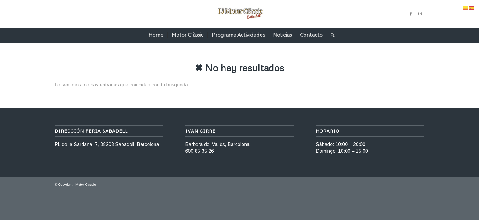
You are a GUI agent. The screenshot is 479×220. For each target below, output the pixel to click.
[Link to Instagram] (419, 13)
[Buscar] (331, 35)
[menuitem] (155, 35)
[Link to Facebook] (410, 13)
